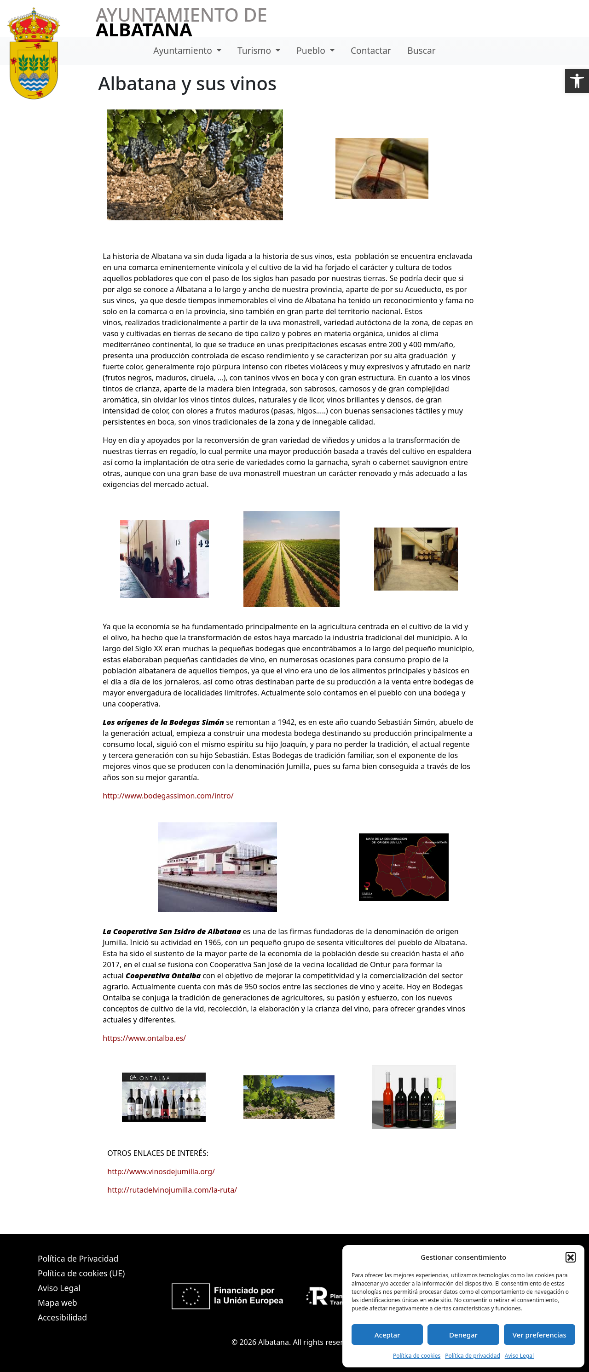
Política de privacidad (472, 1356)
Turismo (255, 50)
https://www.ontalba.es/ (144, 1038)
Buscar (421, 50)
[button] (577, 81)
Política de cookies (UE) (81, 1273)
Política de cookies (416, 1356)
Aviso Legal (519, 1356)
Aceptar (387, 1334)
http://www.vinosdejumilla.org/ (161, 1171)
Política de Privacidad (78, 1258)
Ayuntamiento (183, 50)
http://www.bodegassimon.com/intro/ (168, 796)
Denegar (463, 1334)
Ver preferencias (539, 1334)
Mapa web (57, 1302)
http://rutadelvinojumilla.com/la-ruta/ (172, 1190)
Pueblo (312, 50)
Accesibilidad (62, 1317)
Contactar (371, 50)
